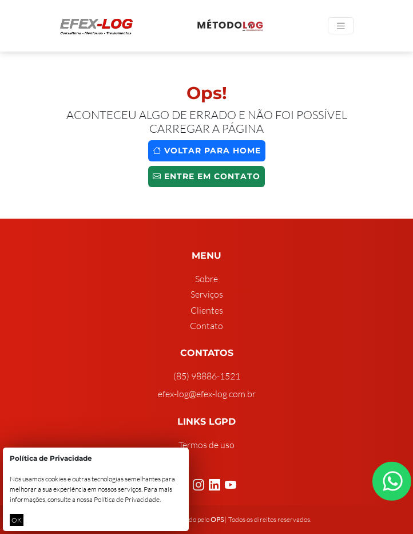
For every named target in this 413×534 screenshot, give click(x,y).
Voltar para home (207, 150)
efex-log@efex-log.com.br (207, 393)
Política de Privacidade (127, 499)
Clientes (206, 310)
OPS (217, 519)
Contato (206, 325)
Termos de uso (206, 444)
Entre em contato (206, 176)
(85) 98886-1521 (206, 376)
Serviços (206, 294)
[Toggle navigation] (341, 26)
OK (16, 520)
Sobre (206, 278)
